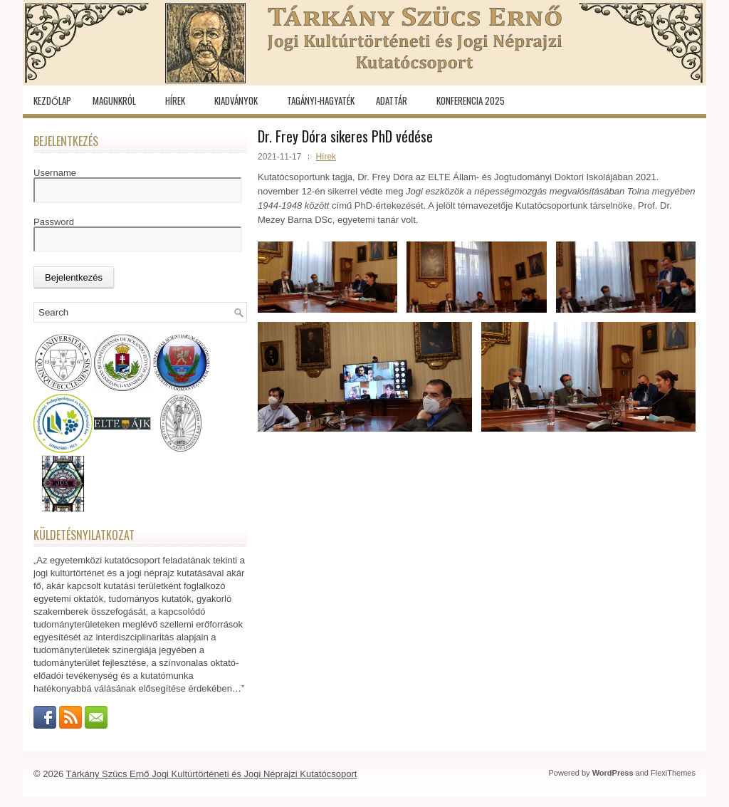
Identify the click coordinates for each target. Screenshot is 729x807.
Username (54, 172)
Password (53, 222)
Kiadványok (236, 100)
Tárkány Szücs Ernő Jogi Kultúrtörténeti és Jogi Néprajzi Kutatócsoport (211, 774)
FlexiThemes (673, 773)
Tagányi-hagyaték (321, 100)
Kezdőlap (52, 100)
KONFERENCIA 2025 (470, 100)
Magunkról (114, 100)
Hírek (175, 100)
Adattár (391, 100)
